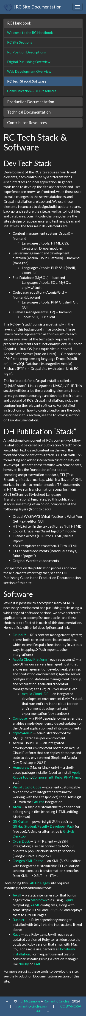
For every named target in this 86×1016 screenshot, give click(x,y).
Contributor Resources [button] (27, 122)
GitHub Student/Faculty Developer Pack (43, 826)
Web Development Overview (29, 71)
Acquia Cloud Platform (30, 659)
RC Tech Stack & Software (26, 81)
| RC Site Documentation (32, 6)
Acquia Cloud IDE (35, 694)
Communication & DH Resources (31, 91)
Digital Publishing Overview (28, 62)
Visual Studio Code (27, 787)
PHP (67, 777)
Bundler (19, 920)
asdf (37, 964)
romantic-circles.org (32, 1006)
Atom (17, 807)
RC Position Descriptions (26, 52)
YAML (35, 905)
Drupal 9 (19, 635)
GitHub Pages (39, 883)
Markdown (39, 900)
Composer (20, 718)
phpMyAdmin (22, 733)
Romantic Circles (56, 1001)
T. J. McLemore (29, 1001)
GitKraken (20, 821)
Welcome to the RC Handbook (30, 33)
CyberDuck (21, 841)
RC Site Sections (19, 42)
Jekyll (17, 895)
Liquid (68, 900)
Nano (76, 777)
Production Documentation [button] (30, 101)
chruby (24, 964)
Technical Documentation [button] (29, 112)
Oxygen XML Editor (28, 861)
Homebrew (21, 767)
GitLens (38, 802)
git (51, 777)
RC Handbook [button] (19, 23)
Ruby (58, 777)
